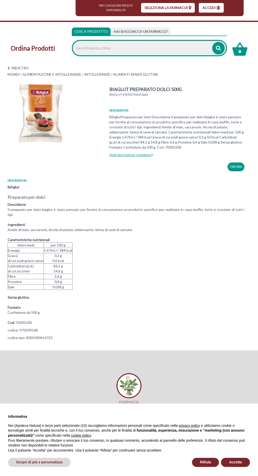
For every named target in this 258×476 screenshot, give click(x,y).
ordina (236, 167)
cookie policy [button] (81, 435)
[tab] (141, 31)
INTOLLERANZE (97, 74)
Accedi (211, 8)
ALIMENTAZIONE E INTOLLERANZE (52, 74)
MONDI (14, 74)
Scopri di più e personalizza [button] (39, 462)
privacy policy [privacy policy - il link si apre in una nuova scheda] (189, 426)
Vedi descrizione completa (131, 155)
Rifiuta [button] (205, 462)
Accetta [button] (235, 462)
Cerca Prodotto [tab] (91, 31)
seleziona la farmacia (168, 8)
